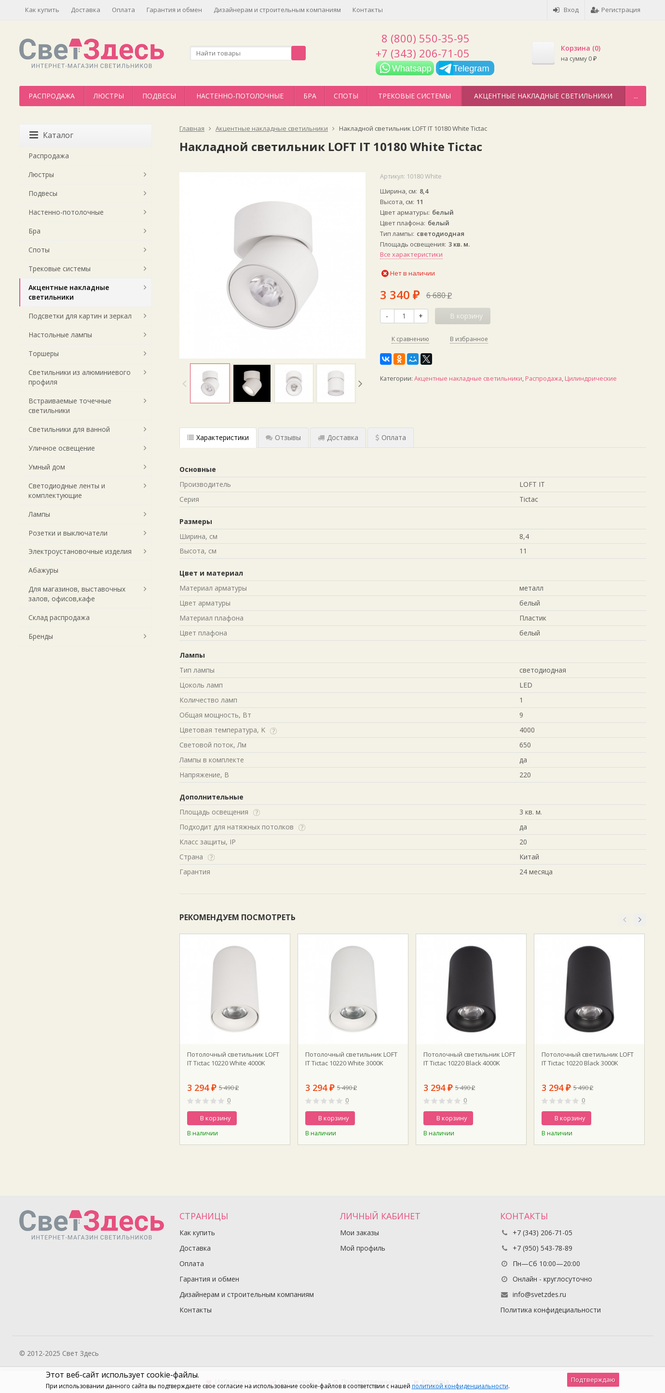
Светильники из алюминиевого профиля (79, 377)
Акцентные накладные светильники (543, 95)
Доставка (85, 9)
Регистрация (615, 9)
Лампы (39, 514)
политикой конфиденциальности (460, 1386)
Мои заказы (359, 1232)
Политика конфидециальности (550, 1309)
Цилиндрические (591, 378)
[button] (624, 919)
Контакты (368, 9)
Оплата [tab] (390, 437)
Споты (346, 95)
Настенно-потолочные (240, 95)
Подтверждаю (593, 1379)
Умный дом (46, 466)
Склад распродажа (59, 617)
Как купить (42, 9)
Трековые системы (414, 95)
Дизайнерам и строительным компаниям (277, 9)
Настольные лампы (60, 334)
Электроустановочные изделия (80, 551)
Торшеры (43, 353)
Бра (309, 95)
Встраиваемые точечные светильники (69, 405)
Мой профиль (362, 1248)
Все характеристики (411, 254)
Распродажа (51, 95)
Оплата (123, 9)
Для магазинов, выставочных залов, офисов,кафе (76, 593)
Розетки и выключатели (68, 533)
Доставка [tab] (338, 437)
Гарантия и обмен (174, 9)
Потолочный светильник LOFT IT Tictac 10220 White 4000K (233, 1058)
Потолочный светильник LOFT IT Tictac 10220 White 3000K (351, 1058)
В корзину (210, 1118)
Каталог (51, 135)
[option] (210, 383)
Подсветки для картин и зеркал (80, 315)
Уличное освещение (61, 448)
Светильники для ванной (69, 429)
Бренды (40, 636)
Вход (566, 9)
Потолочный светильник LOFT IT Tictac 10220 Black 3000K (588, 1058)
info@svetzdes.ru (539, 1294)
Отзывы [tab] (283, 437)
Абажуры (43, 570)
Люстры (109, 95)
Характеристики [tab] (218, 437)
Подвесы (159, 95)
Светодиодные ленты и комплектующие (66, 490)
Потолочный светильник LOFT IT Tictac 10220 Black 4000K (469, 1058)
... (636, 95)
